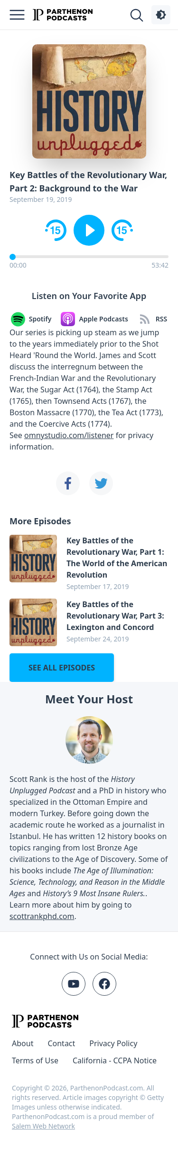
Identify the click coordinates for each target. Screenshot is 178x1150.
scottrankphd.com (41, 916)
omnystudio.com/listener (68, 435)
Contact (61, 1043)
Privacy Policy (113, 1043)
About (22, 1043)
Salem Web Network (43, 1125)
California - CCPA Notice (115, 1060)
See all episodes (61, 667)
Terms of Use (35, 1060)
